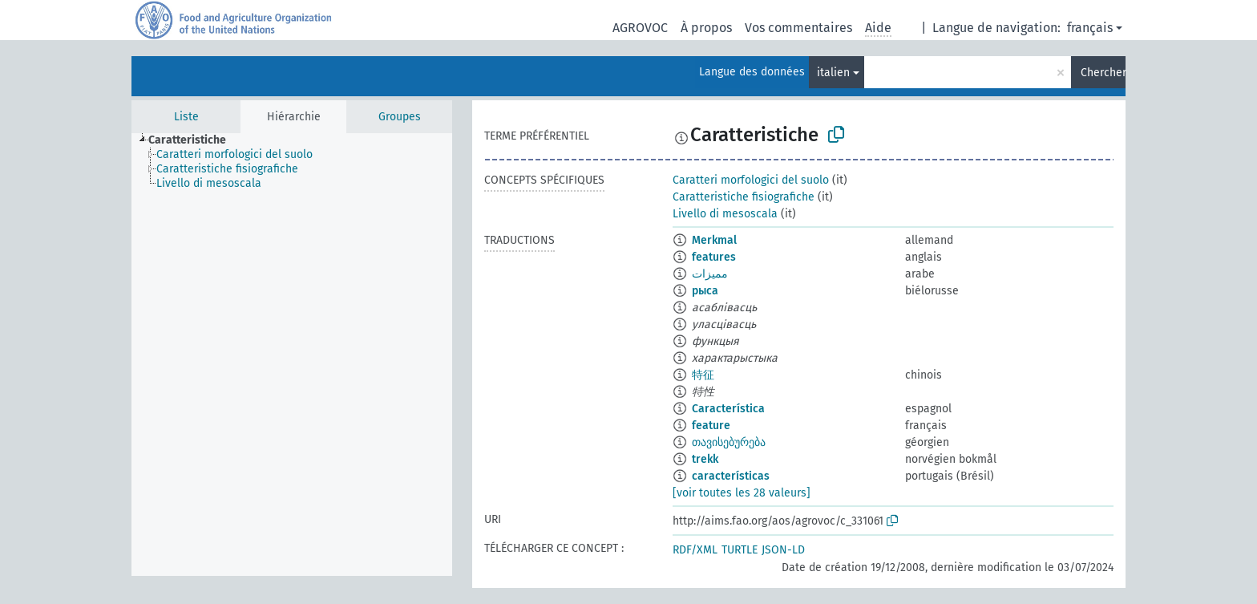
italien (833, 72)
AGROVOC (640, 27)
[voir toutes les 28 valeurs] (741, 493)
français (1090, 27)
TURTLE (739, 550)
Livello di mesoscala (725, 214)
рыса (705, 291)
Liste (186, 117)
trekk (705, 459)
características (731, 476)
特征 (703, 375)
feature (711, 425)
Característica (728, 409)
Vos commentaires (798, 27)
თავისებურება (729, 442)
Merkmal (714, 240)
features (714, 257)
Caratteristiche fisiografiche (743, 197)
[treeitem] (194, 140)
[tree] (291, 354)
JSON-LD (783, 550)
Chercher (1103, 72)
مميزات (710, 274)
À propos (706, 27)
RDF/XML (695, 550)
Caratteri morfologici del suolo (751, 180)
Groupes (399, 117)
